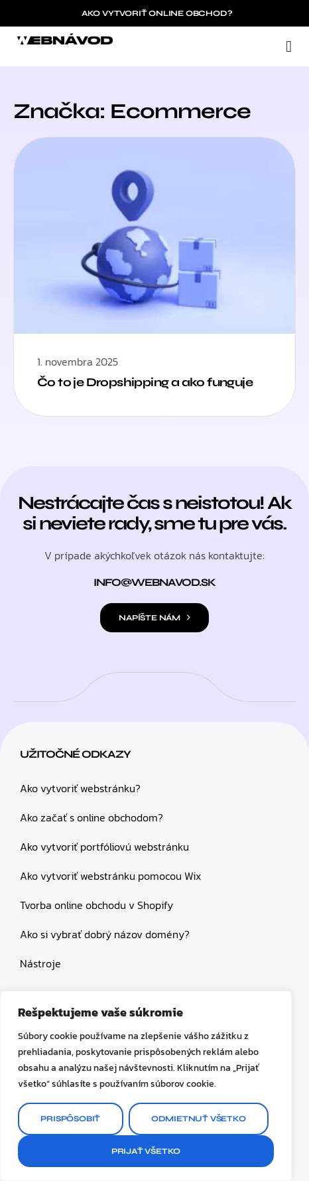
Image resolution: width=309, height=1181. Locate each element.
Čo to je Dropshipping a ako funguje (145, 382)
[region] (146, 1086)
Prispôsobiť (70, 1118)
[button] (289, 46)
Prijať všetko (145, 1151)
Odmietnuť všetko (198, 1118)
